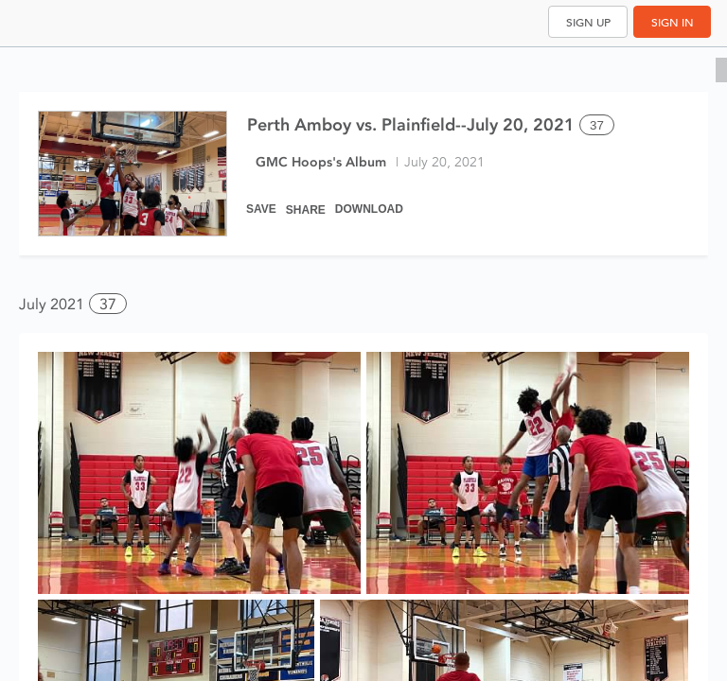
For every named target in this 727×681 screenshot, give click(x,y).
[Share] (306, 200)
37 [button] (107, 304)
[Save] (261, 200)
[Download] (369, 200)
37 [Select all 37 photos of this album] (597, 125)
